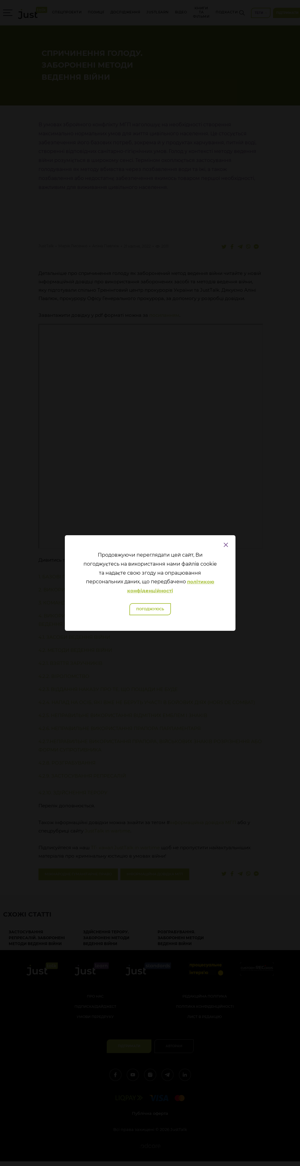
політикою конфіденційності (170, 586)
